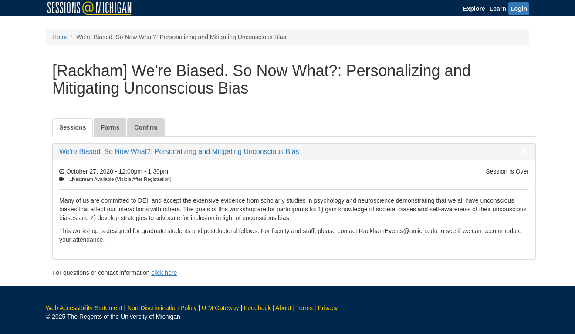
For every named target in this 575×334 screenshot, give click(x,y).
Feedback (257, 307)
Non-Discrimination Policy (162, 307)
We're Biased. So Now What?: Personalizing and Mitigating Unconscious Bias (179, 151)
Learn (498, 8)
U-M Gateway (220, 307)
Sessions (72, 127)
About (283, 307)
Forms (110, 127)
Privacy (328, 307)
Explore (474, 8)
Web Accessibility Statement (84, 307)
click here (164, 272)
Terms (304, 307)
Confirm (146, 127)
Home (60, 36)
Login (519, 8)
